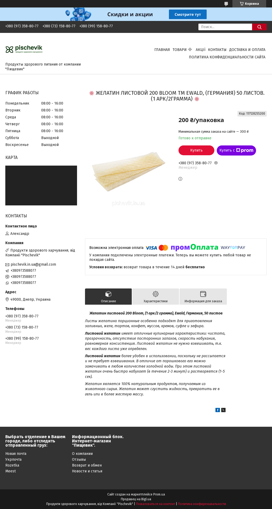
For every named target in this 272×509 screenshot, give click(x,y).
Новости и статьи (87, 471)
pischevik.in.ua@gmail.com (33, 264)
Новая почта (15, 453)
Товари (180, 50)
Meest (10, 471)
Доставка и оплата (247, 50)
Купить (196, 150)
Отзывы (79, 459)
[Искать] (259, 27)
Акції (200, 50)
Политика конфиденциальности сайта (227, 57)
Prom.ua (159, 494)
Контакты (217, 50)
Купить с (236, 150)
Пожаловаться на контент (155, 504)
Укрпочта (13, 459)
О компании (82, 453)
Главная (162, 50)
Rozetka (12, 465)
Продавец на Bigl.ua (136, 499)
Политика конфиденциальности (202, 504)
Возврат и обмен (87, 465)
